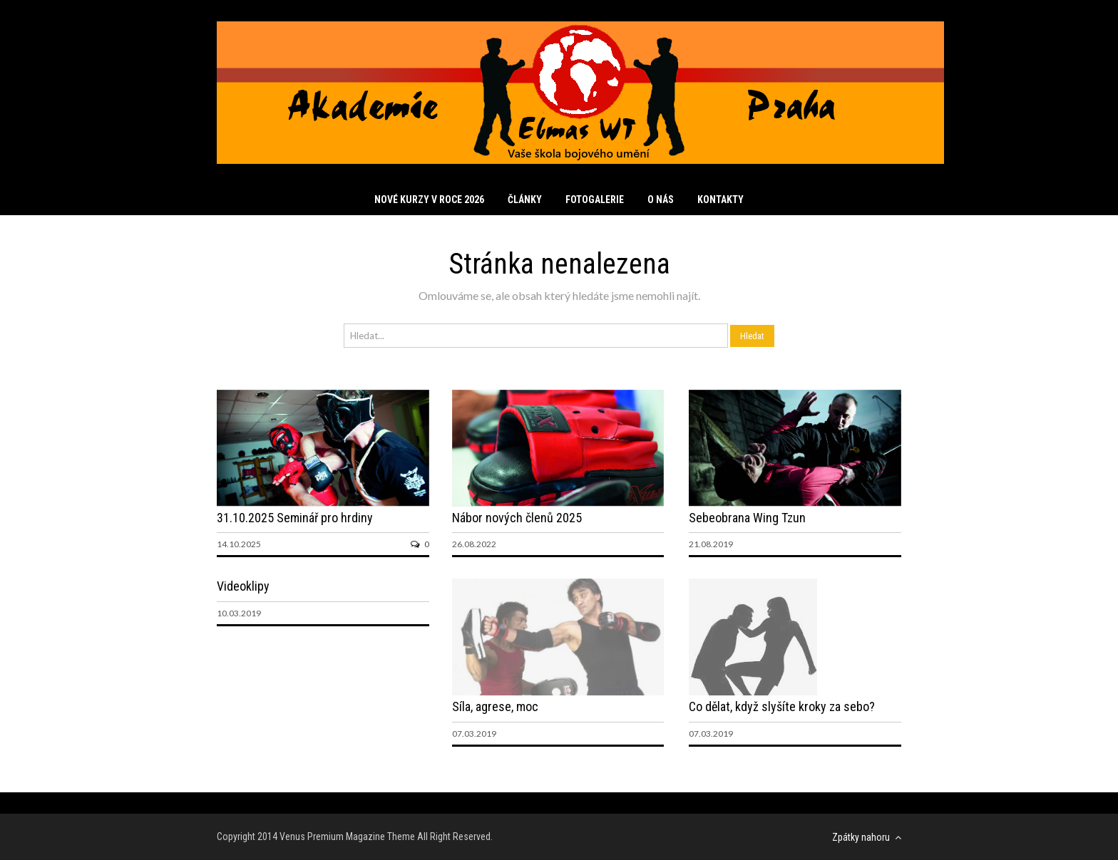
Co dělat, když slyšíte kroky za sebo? (782, 706)
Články (525, 199)
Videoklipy (243, 586)
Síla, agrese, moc (495, 706)
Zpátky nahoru (866, 837)
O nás (660, 199)
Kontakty (720, 199)
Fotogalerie (594, 199)
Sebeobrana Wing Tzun (747, 517)
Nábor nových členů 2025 (517, 517)
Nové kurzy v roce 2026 (429, 199)
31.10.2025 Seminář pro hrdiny (295, 517)
